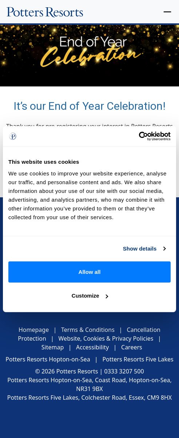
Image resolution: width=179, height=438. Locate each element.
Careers (131, 347)
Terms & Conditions (88, 330)
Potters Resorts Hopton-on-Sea (47, 359)
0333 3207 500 (124, 371)
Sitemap (52, 347)
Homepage (34, 330)
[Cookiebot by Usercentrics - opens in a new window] (139, 136)
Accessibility (92, 347)
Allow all (90, 271)
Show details (140, 248)
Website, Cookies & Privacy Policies (106, 338)
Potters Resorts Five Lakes (137, 359)
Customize (90, 295)
